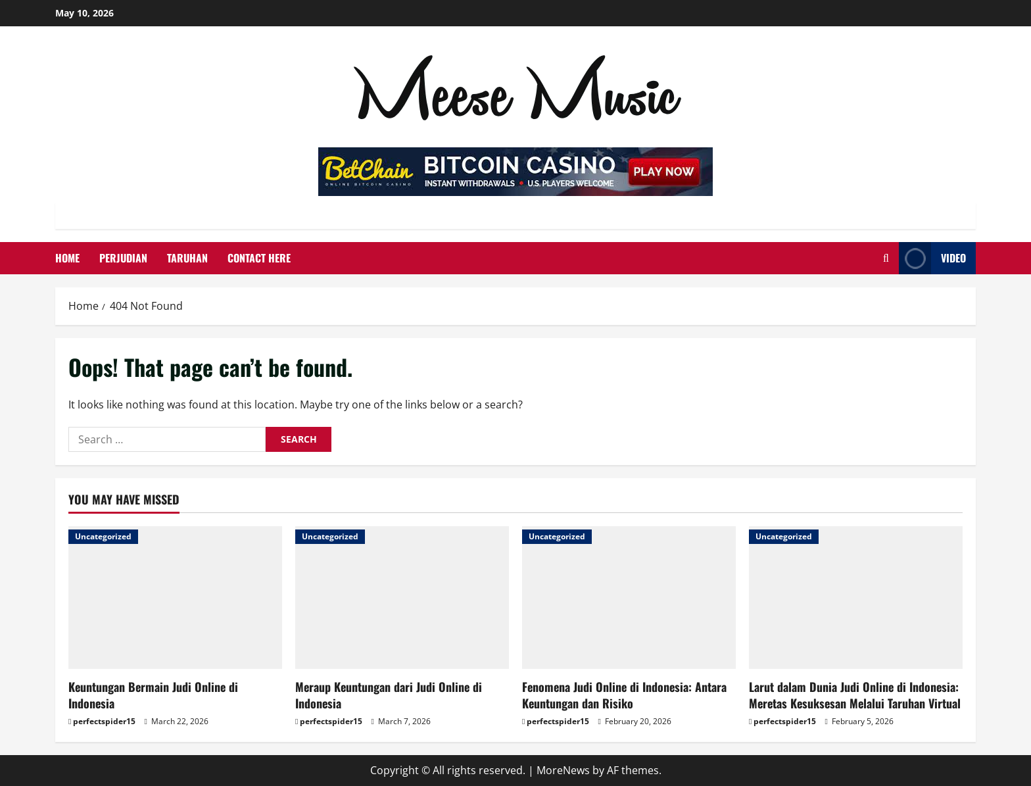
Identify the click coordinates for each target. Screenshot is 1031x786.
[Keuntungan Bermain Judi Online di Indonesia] (175, 597)
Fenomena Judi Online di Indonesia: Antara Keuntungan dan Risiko (624, 695)
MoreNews (563, 770)
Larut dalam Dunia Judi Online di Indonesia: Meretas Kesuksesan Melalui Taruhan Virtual (855, 695)
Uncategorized (103, 536)
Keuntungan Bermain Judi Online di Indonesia (153, 695)
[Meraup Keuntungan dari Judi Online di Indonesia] (402, 597)
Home (67, 258)
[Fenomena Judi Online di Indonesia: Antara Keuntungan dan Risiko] (629, 597)
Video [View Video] (932, 258)
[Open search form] (886, 258)
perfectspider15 (104, 721)
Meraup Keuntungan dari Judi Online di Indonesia (388, 695)
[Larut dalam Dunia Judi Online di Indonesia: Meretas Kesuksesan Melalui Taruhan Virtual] (856, 597)
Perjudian (123, 258)
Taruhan (187, 258)
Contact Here (259, 258)
